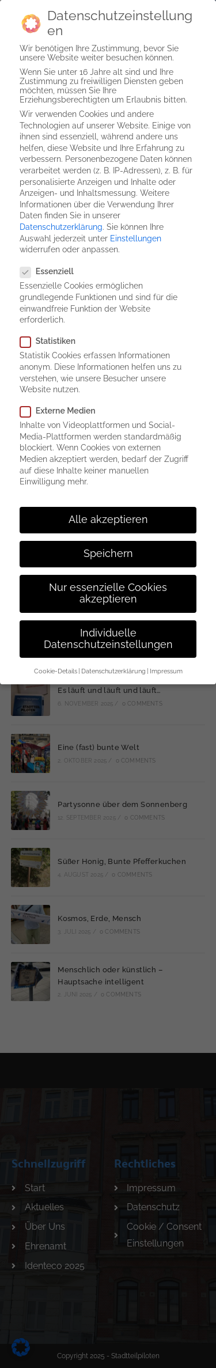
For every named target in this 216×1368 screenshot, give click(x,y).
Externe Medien (62, 403)
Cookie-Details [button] (55, 664)
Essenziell (52, 264)
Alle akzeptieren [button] (108, 512)
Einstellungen (135, 231)
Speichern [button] (108, 546)
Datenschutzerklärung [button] (113, 664)
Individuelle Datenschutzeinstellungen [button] (108, 631)
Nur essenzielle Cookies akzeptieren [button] (108, 586)
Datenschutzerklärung (61, 220)
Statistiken (52, 334)
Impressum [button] (166, 664)
